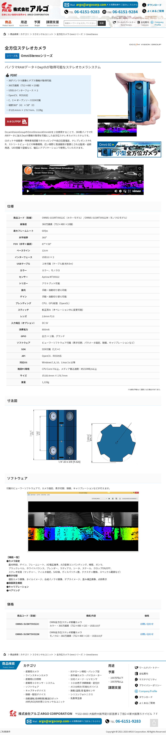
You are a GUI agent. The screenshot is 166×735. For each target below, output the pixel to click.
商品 (8, 23)
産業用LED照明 (33, 679)
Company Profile (159, 23)
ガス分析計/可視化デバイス (84, 687)
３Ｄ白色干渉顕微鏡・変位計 (85, 683)
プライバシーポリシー (150, 685)
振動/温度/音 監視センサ (83, 690)
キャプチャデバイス (36, 690)
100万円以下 (116, 678)
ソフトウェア (32, 687)
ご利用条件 (5, 731)
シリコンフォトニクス (82, 694)
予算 (37, 23)
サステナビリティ (148, 679)
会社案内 (145, 23)
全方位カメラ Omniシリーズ (70, 34)
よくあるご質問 (155, 11)
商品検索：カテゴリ (19, 34)
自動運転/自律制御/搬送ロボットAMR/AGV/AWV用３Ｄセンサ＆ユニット (45, 700)
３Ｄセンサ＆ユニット (42, 34)
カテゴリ (29, 665)
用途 (23, 23)
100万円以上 (116, 681)
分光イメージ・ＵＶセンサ (84, 679)
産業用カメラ (32, 671)
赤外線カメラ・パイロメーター (86, 675)
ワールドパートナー (126, 23)
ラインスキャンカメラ (37, 675)
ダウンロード (154, 5)
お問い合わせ (147, 623)
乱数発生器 (76, 698)
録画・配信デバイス (36, 694)
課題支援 (52, 23)
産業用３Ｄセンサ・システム (40, 683)
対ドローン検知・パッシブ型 (85, 671)
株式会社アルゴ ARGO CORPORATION (45, 713)
